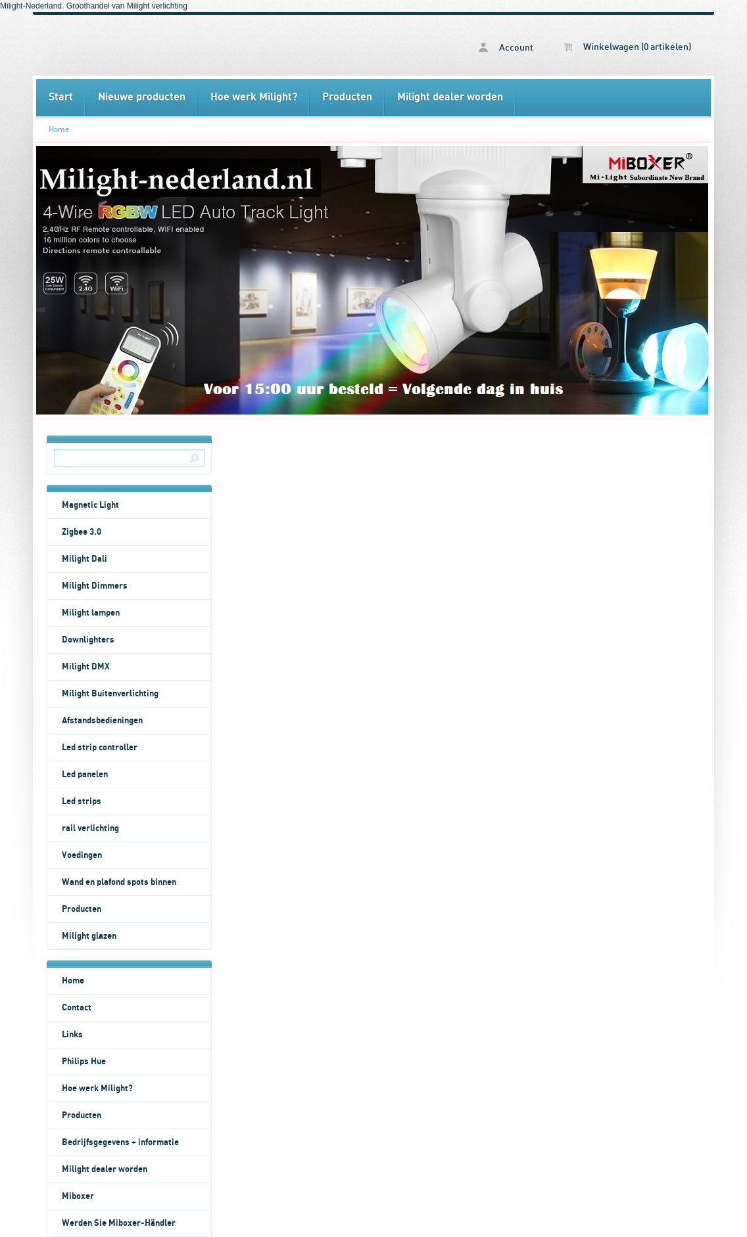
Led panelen (85, 774)
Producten (347, 97)
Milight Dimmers (95, 586)
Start (61, 97)
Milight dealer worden (450, 97)
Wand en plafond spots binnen (119, 882)
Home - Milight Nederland (204, 45)
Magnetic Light (90, 505)
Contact (76, 1007)
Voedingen (82, 855)
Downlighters (88, 639)
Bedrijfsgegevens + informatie (120, 1142)
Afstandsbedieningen (102, 720)
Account (506, 48)
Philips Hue (84, 1061)
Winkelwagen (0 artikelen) (627, 47)
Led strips (81, 801)
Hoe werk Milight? (253, 97)
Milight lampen (91, 613)
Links (72, 1034)
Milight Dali (84, 559)
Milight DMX (86, 666)
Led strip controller (99, 747)
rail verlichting (90, 828)
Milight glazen (89, 936)
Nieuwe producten (141, 97)
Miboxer (78, 1196)
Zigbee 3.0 (81, 532)
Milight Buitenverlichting (110, 693)
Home (59, 129)
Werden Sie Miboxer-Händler (119, 1223)
